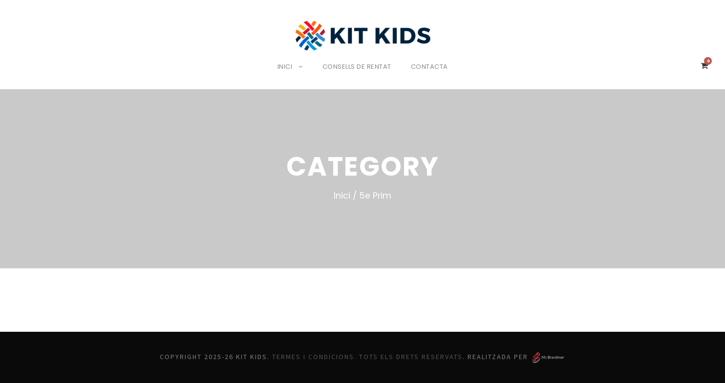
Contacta (433, 66)
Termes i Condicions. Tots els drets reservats (369, 357)
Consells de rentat (357, 66)
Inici (282, 66)
